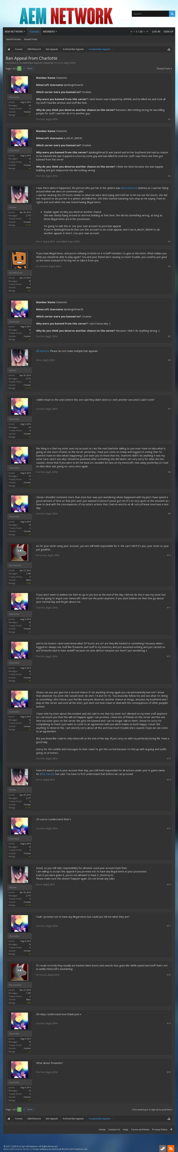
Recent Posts (30, 39)
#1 (169, 119)
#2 (169, 176)
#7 (169, 409)
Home (102, 1129)
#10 (169, 555)
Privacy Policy (159, 1129)
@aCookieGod (129, 188)
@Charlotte (42, 351)
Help (125, 1129)
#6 (169, 360)
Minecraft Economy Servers (17, 1149)
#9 (169, 513)
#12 (169, 656)
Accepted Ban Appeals (31, 62)
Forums (34, 31)
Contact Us (114, 1129)
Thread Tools (164, 69)
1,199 (28, 573)
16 (30, 105)
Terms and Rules (140, 1129)
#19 (169, 1023)
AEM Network (14, 31)
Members (49, 31)
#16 (169, 884)
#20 (169, 1072)
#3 (169, 241)
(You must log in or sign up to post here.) (152, 1109)
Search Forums (13, 39)
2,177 (28, 215)
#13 (169, 758)
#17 (169, 926)
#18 (169, 975)
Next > (30, 68)
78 (30, 281)
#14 (169, 779)
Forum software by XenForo (60, 1149)
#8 (169, 472)
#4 (169, 266)
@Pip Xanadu (47, 774)
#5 (169, 336)
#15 (169, 828)
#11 (169, 607)
